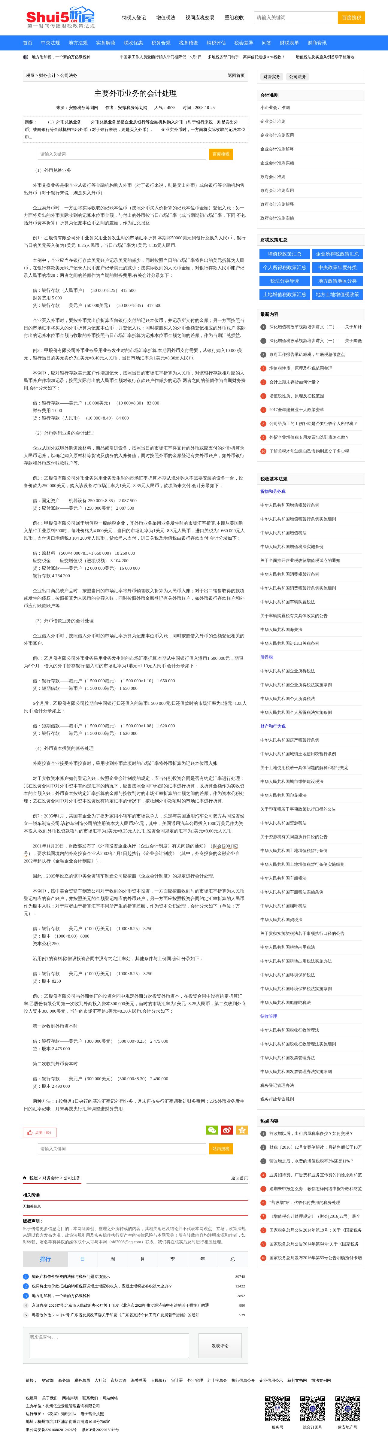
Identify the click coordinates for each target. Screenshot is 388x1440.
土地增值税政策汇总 (284, 294)
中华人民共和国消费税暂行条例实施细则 (298, 588)
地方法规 (78, 42)
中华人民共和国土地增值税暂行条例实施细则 (302, 864)
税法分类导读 (284, 280)
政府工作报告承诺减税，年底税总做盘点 (307, 354)
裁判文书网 (297, 1380)
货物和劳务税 (273, 491)
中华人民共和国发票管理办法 (287, 1058)
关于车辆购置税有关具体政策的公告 (294, 616)
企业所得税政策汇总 (337, 253)
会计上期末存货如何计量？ (294, 382)
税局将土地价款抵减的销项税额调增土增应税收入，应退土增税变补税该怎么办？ (102, 1286)
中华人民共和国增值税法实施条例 (291, 546)
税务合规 (161, 42)
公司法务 (68, 75)
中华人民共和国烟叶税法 (283, 906)
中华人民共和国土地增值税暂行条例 (294, 850)
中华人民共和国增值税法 (283, 533)
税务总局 (82, 1380)
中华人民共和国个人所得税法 (287, 698)
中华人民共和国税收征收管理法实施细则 (298, 1044)
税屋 (30, 75)
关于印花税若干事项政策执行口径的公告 (298, 809)
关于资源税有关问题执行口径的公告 (294, 837)
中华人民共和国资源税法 (283, 823)
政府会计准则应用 (277, 190)
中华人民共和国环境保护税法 (287, 975)
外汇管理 (195, 1380)
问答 (266, 42)
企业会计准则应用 (277, 135)
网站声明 (70, 1398)
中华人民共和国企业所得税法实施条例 (296, 685)
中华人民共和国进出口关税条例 (289, 643)
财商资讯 (317, 42)
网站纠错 (110, 1398)
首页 (27, 42)
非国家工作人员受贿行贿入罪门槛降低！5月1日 (161, 57)
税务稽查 (188, 42)
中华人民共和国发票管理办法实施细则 (296, 1071)
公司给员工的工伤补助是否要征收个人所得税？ (313, 423)
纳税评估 (216, 42)
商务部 (64, 1380)
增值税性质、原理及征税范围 (296, 396)
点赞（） (44, 1132)
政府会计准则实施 (277, 218)
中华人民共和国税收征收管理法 (289, 1030)
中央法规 (50, 42)
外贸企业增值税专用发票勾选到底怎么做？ (309, 437)
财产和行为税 (273, 726)
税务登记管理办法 (277, 1085)
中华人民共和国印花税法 (283, 795)
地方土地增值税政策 (337, 294)
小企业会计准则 (275, 107)
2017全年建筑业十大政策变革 (296, 410)
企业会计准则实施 (277, 163)
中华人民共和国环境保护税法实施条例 (296, 989)
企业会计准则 (273, 121)
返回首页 (236, 75)
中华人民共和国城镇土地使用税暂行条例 (298, 754)
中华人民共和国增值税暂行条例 (289, 505)
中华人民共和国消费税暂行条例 (289, 574)
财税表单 (289, 42)
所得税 (266, 657)
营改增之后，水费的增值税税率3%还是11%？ (311, 1161)
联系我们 (90, 1398)
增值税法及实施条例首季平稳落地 (325, 57)
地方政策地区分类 (337, 280)
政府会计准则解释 (277, 204)
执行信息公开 (243, 1380)
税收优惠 (133, 42)
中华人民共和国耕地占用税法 (287, 947)
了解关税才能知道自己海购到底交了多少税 (309, 451)
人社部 (100, 1380)
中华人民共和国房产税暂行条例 (289, 740)
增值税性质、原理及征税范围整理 (300, 368)
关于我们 (50, 1398)
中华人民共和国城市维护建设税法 (291, 781)
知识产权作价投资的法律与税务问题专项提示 (71, 1276)
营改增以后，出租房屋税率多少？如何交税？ (311, 1133)
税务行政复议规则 (277, 1099)
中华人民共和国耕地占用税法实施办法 (296, 961)
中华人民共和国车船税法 (283, 878)
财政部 (48, 1380)
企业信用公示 (271, 1380)
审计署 (177, 1380)
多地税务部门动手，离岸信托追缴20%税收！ (246, 57)
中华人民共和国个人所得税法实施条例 (296, 712)
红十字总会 (217, 1380)
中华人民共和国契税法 (281, 919)
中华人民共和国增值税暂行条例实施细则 (298, 519)
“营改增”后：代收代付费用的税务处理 (304, 1202)
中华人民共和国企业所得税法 (287, 671)
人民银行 (159, 1380)
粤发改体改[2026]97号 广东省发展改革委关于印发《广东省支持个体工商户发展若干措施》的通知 (115, 1315)
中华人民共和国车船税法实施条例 (291, 892)
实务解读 (105, 42)
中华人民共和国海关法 (281, 629)
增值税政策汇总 (285, 253)
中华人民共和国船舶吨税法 (285, 1002)
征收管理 (268, 1016)
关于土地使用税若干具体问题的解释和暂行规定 (304, 767)
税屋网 (32, 1398)
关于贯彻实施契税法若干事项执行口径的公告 (302, 933)
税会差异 (243, 42)
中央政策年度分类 (337, 267)
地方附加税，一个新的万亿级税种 (61, 57)
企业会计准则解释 (277, 149)
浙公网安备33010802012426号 (51, 1429)
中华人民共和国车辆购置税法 (287, 602)
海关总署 (139, 1380)
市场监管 (118, 1380)
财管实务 (271, 76)
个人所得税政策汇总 (284, 267)
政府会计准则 (273, 176)
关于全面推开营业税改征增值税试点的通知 (300, 560)
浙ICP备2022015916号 (100, 1429)
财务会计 (47, 75)
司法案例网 (321, 1380)
